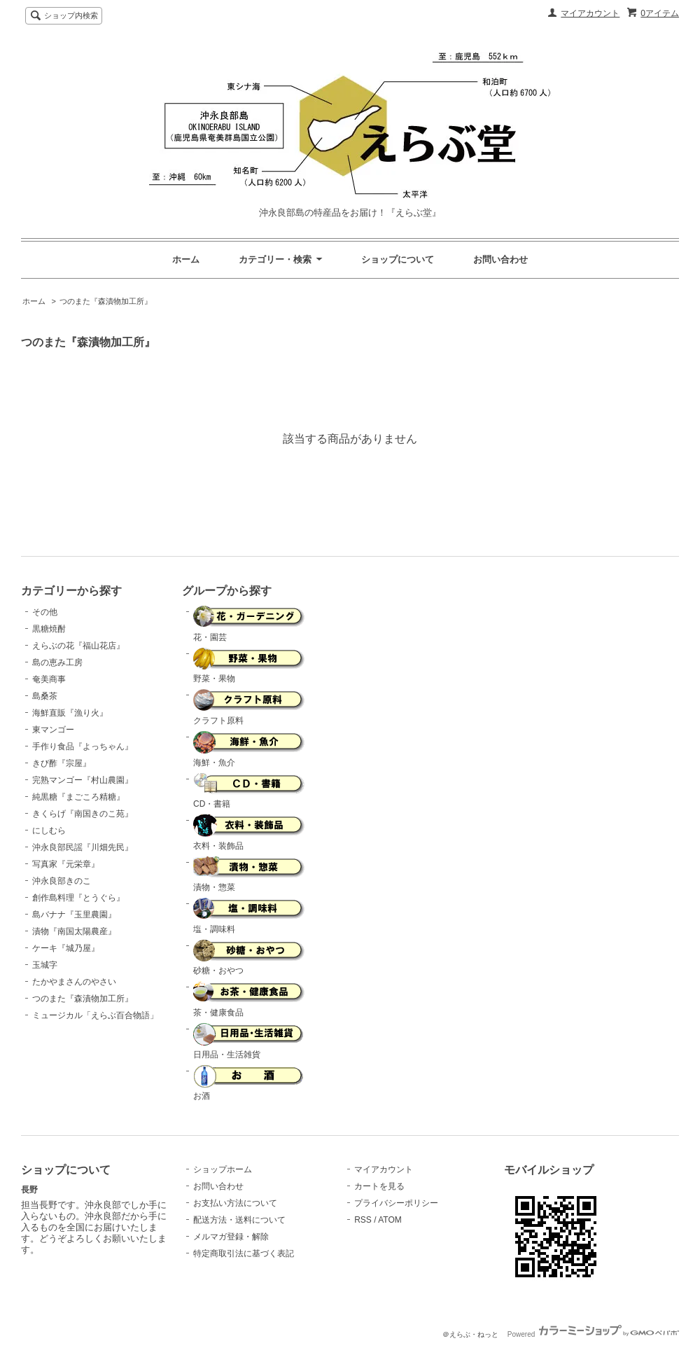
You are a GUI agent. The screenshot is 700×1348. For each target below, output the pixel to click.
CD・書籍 (249, 791)
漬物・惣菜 (249, 874)
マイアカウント (590, 13)
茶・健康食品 (249, 999)
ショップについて (397, 259)
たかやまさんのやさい (74, 982)
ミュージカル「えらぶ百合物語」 (95, 1015)
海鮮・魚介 (249, 749)
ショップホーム (222, 1169)
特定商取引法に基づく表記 (243, 1253)
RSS (363, 1220)
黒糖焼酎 (49, 629)
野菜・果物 (249, 666)
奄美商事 (49, 679)
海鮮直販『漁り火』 (70, 713)
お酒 (248, 1083)
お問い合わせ (500, 259)
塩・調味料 (249, 916)
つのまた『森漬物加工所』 (105, 301)
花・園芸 (249, 624)
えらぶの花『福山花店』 (78, 646)
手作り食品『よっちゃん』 (82, 746)
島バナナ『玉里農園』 (74, 914)
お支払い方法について (235, 1203)
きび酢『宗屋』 (61, 763)
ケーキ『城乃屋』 (65, 948)
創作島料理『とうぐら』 (78, 898)
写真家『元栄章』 (65, 864)
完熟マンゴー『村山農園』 (82, 780)
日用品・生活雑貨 (248, 1041)
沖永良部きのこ (61, 881)
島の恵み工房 (57, 662)
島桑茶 (44, 696)
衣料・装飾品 (249, 832)
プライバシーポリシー (396, 1203)
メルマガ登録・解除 (231, 1237)
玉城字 (44, 965)
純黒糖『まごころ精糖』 (78, 797)
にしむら (49, 830)
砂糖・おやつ (249, 958)
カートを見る (379, 1186)
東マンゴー (53, 730)
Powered (593, 1334)
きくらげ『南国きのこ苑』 (82, 814)
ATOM (390, 1220)
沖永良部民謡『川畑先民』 (82, 847)
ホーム (186, 259)
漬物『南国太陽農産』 (74, 931)
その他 (44, 612)
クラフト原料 (249, 707)
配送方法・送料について (239, 1220)
